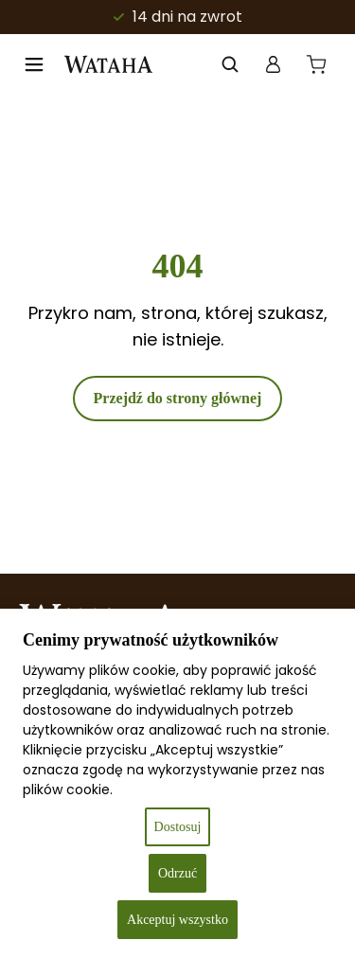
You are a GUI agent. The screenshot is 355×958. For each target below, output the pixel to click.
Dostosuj (178, 827)
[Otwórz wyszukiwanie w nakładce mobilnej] (230, 64)
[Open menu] (34, 64)
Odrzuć (177, 873)
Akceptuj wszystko (177, 920)
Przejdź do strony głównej (178, 398)
